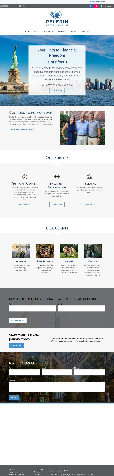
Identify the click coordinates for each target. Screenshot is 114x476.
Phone (76, 368)
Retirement (37, 472)
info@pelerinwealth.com (29, 6)
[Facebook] (91, 6)
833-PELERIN (5, 6)
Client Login (106, 6)
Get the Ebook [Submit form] (18, 320)
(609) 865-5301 (20, 474)
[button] (27, 32)
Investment (37, 474)
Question (12, 380)
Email (60, 304)
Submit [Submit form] (14, 398)
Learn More (16, 345)
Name (11, 304)
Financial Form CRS (60, 471)
